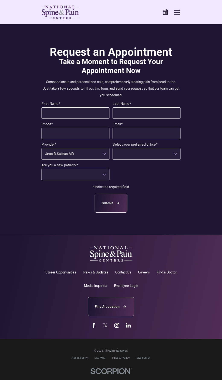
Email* (118, 124)
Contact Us (123, 272)
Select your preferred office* (135, 145)
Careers (144, 272)
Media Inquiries (95, 286)
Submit (111, 203)
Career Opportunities (60, 272)
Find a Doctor (167, 272)
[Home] (60, 12)
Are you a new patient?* (60, 165)
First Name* (51, 104)
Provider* (49, 145)
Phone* (47, 124)
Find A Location (111, 306)
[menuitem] (80, 358)
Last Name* (122, 104)
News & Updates (95, 272)
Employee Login (126, 286)
